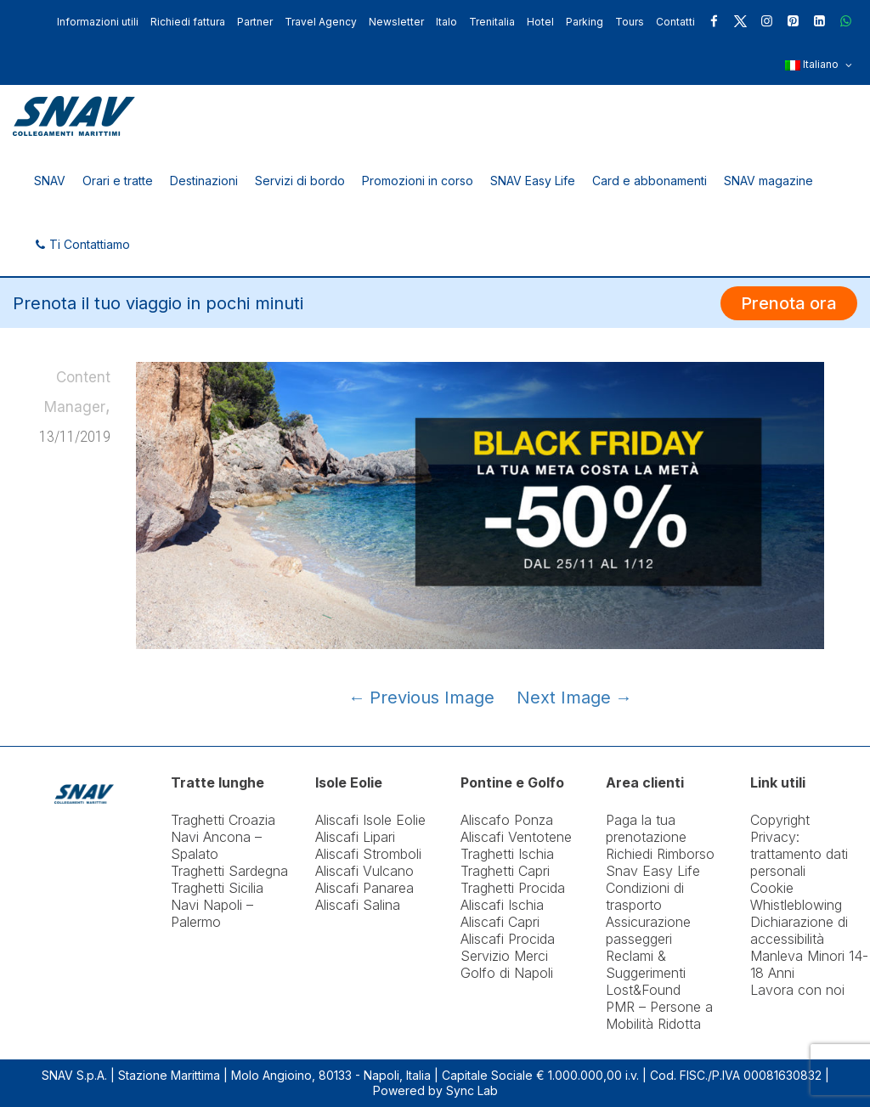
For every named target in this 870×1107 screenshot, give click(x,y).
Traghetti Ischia (507, 853)
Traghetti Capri (505, 870)
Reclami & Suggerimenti (646, 964)
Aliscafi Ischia (502, 904)
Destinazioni (204, 180)
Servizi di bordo (300, 180)
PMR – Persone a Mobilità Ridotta (659, 1015)
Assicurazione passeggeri (648, 930)
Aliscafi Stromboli (368, 853)
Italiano (818, 65)
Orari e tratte (117, 180)
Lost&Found (643, 989)
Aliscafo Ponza (506, 819)
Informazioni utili (97, 21)
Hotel (540, 21)
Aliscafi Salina (357, 904)
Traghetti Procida (512, 887)
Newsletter (396, 21)
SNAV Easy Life (532, 180)
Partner (255, 21)
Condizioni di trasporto (645, 896)
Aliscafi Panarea (364, 887)
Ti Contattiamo (82, 244)
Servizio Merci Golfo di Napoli (506, 964)
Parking (584, 21)
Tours (629, 21)
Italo (446, 21)
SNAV (49, 180)
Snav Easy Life (653, 870)
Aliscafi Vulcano (364, 870)
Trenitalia (492, 21)
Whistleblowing (796, 904)
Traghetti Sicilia (217, 887)
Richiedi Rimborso (660, 853)
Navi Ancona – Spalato (216, 845)
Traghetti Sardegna (229, 870)
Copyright (780, 819)
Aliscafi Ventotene (516, 836)
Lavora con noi (797, 989)
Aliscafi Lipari (355, 836)
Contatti (675, 21)
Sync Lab (472, 1090)
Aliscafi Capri (500, 921)
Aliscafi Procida (507, 938)
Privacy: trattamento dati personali (799, 853)
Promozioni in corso (417, 180)
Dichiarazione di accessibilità (799, 930)
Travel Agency (321, 21)
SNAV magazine (768, 180)
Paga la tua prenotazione (646, 828)
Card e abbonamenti (649, 180)
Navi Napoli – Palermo (212, 913)
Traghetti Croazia (223, 819)
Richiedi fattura (187, 21)
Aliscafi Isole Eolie (370, 819)
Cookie (772, 887)
